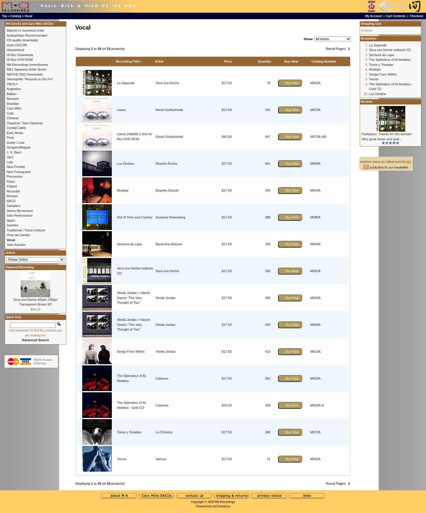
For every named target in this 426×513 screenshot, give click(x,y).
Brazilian (13, 103)
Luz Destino (125, 163)
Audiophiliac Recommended (27, 35)
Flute (10, 137)
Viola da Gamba (18, 235)
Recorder (13, 191)
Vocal (28, 16)
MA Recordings (225, 502)
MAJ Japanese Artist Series (26, 69)
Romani (12, 196)
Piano (11, 181)
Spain (11, 220)
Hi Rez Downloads (20, 55)
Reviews (366, 101)
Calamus (162, 378)
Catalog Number (323, 61)
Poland (12, 186)
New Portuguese (18, 172)
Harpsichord (15, 50)
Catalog (15, 16)
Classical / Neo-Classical (24, 123)
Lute (10, 162)
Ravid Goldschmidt (169, 110)
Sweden (12, 225)
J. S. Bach (14, 152)
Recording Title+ (128, 61)
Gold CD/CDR (17, 45)
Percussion (14, 176)
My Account (373, 16)
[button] (290, 83)
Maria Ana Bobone (169, 244)
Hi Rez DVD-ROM (20, 59)
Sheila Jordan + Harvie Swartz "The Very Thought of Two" (133, 297)
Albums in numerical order (25, 30)
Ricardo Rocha (166, 163)
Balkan (12, 94)
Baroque (13, 98)
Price (228, 61)
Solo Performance (20, 215)
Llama (121, 110)
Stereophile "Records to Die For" (30, 79)
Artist (159, 61)
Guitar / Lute (16, 142)
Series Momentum (20, 211)
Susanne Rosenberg (170, 217)
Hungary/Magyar (18, 147)
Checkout (416, 16)
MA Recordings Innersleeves (27, 64)
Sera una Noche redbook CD (390, 50)
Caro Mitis (14, 108)
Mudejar (123, 190)
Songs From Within (131, 351)
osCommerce (221, 506)
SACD (11, 201)
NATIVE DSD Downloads (25, 74)
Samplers (13, 206)
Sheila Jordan (165, 298)
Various (161, 459)
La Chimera (164, 432)
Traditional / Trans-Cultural (26, 230)
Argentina (13, 89)
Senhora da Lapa (129, 244)
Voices (121, 459)
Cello (10, 113)
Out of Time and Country (134, 217)
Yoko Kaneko (16, 244)
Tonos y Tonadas (129, 432)
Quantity (264, 61)
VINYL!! (12, 84)
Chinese (12, 118)
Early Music (15, 133)
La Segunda (125, 83)
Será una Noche (167, 83)
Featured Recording (19, 267)
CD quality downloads (22, 40)
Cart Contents (396, 16)
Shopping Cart (371, 23)
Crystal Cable (16, 128)
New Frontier (16, 167)
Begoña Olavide (167, 190)
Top (4, 16)
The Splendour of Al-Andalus (389, 59)
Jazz (10, 157)
